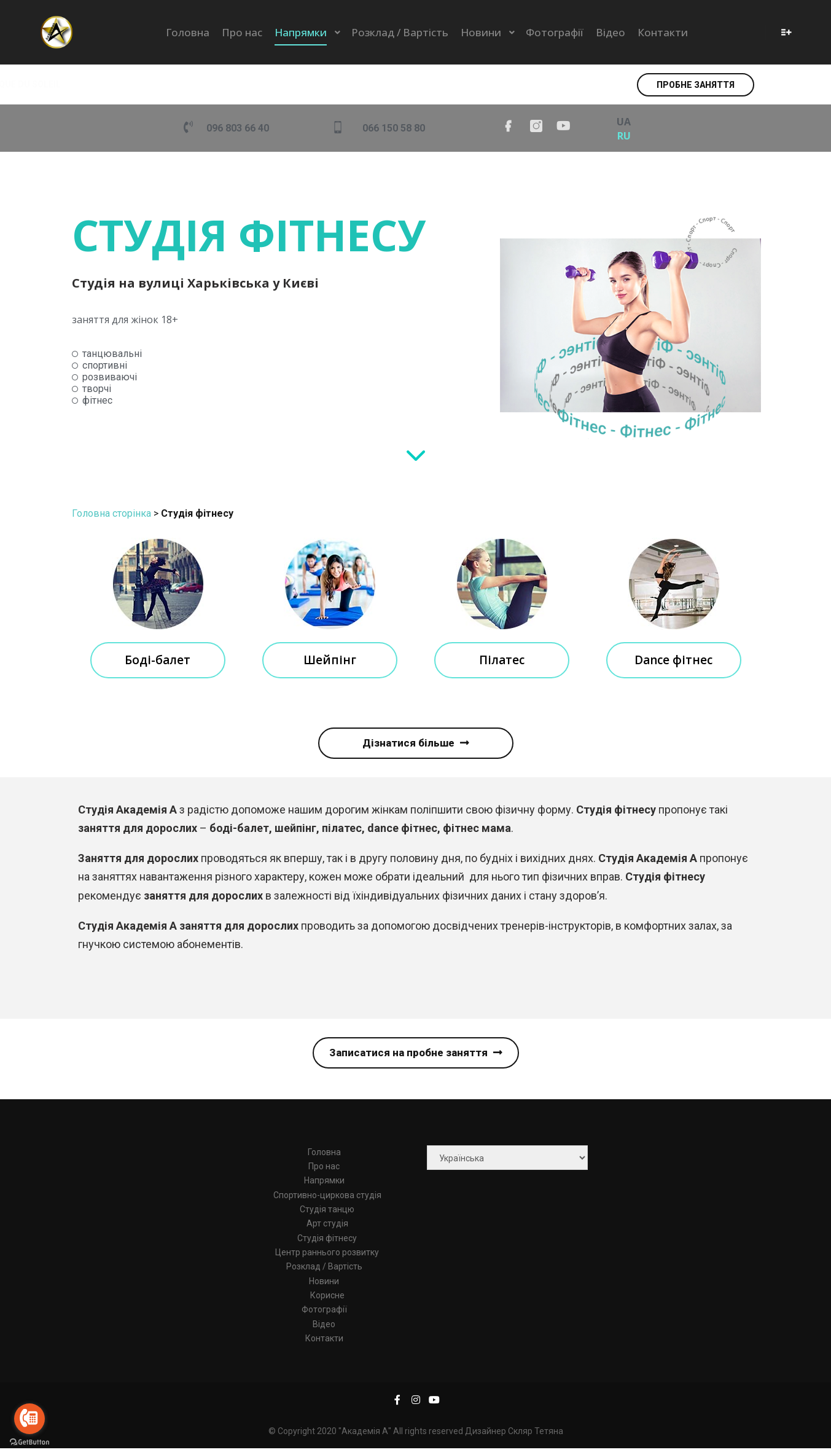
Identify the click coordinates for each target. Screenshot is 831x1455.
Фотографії (324, 1316)
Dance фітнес (673, 661)
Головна (324, 1158)
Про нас (324, 1172)
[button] (695, 84)
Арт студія (327, 1230)
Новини (324, 1287)
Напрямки (324, 1187)
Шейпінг (329, 661)
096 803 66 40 (237, 128)
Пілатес (502, 661)
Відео (324, 1330)
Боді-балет (157, 661)
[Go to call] (29, 1418)
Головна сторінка (111, 513)
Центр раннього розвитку (327, 1258)
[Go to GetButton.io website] (29, 1442)
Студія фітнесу (327, 1244)
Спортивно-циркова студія (327, 1201)
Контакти (324, 1344)
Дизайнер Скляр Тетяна (514, 1438)
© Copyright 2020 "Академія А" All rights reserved (366, 1438)
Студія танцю (327, 1215)
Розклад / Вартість (324, 1273)
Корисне (327, 1301)
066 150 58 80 (393, 128)
